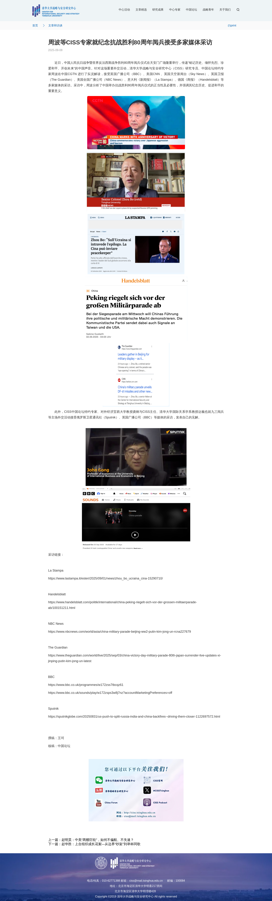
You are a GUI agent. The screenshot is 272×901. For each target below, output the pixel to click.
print (232, 25)
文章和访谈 (55, 25)
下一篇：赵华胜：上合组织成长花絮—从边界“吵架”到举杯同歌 (94, 844)
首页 (35, 25)
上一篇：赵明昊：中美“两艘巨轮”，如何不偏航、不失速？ (91, 840)
